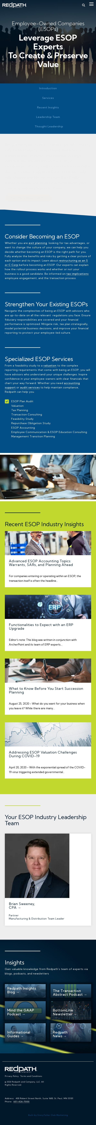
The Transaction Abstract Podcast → (70, 993)
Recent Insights (48, 107)
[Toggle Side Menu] (91, 3)
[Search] (83, 5)
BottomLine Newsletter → (65, 1012)
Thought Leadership (49, 126)
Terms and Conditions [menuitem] (31, 1076)
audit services (30, 387)
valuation (49, 365)
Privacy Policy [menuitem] (12, 1076)
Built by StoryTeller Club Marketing (48, 1115)
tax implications (77, 273)
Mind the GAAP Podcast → (20, 1012)
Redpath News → (60, 1034)
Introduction (48, 88)
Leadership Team (48, 117)
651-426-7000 (22, 1101)
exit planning (38, 243)
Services (48, 98)
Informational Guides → (18, 1034)
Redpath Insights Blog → (21, 990)
